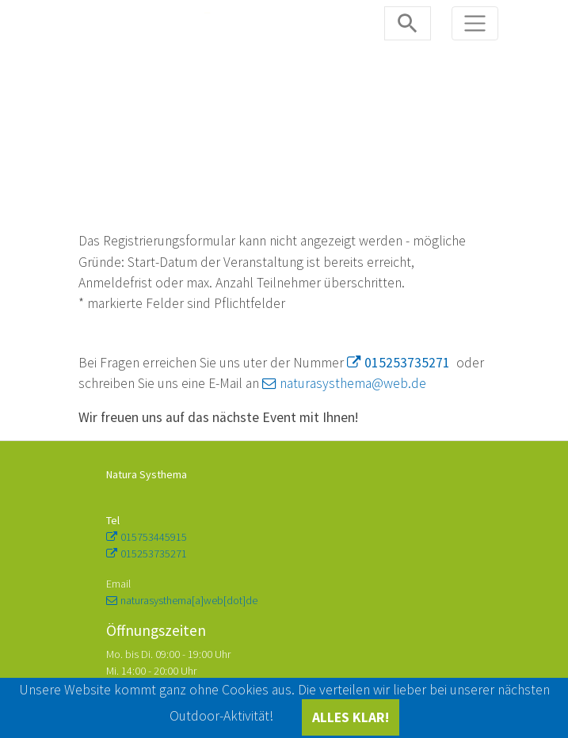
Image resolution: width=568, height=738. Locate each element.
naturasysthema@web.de (353, 383)
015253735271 (407, 362)
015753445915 (153, 537)
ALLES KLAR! (350, 717)
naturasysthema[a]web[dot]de (188, 600)
